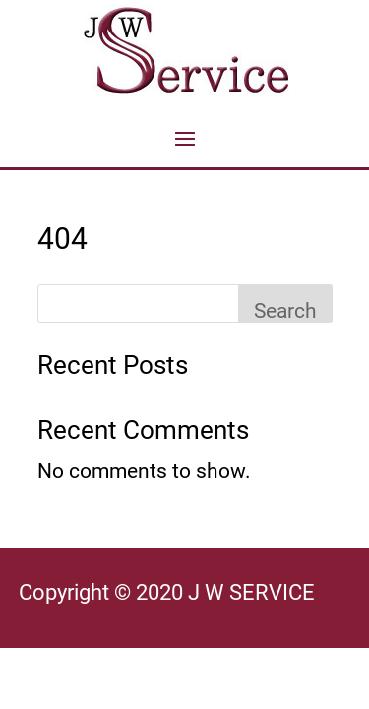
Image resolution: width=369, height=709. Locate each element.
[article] (185, 597)
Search (285, 311)
